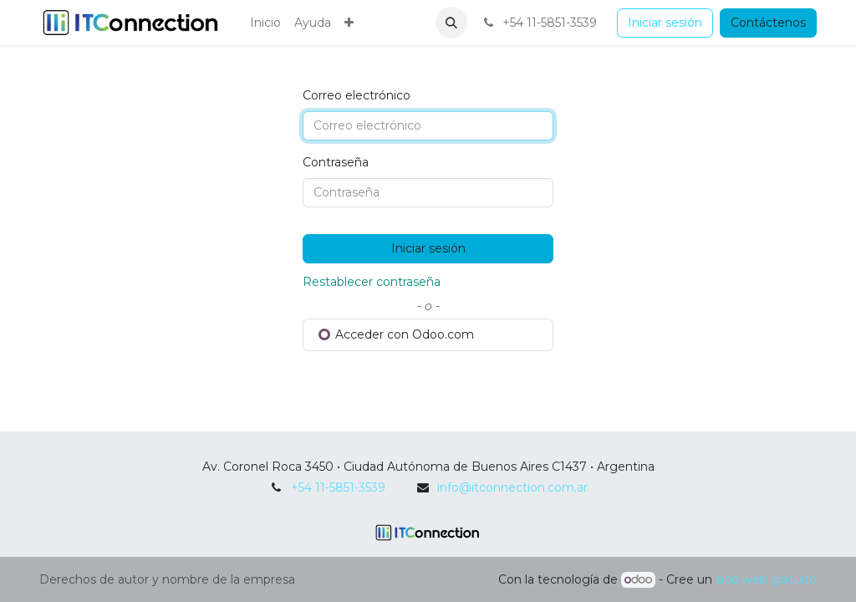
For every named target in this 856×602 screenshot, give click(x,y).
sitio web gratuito (766, 579)
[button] (451, 22)
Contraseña (336, 162)
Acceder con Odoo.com (396, 334)
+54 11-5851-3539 (338, 487)
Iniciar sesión (665, 22)
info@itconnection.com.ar (512, 487)
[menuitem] (265, 23)
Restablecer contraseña (372, 281)
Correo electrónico (356, 95)
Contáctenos (768, 22)
